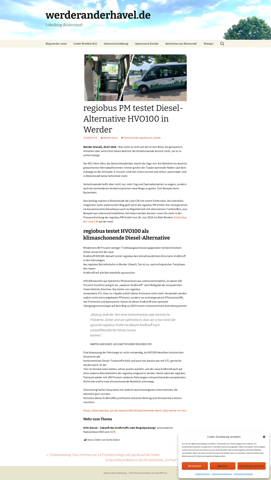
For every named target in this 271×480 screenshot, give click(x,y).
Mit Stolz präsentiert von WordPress (148, 472)
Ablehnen (222, 466)
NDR (112, 432)
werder (157, 137)
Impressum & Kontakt (243, 474)
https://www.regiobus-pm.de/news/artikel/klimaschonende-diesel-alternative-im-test (134, 410)
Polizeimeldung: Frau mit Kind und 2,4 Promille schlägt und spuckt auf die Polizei (102, 455)
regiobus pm (145, 137)
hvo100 (134, 137)
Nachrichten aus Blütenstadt (181, 43)
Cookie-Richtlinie (202, 474)
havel (126, 137)
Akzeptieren (194, 466)
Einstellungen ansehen (251, 466)
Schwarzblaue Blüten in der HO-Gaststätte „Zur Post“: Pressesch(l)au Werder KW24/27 (165, 460)
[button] (264, 437)
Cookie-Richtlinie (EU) (85, 43)
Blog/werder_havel (56, 43)
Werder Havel (110, 137)
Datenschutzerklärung (222, 474)
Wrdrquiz (208, 43)
